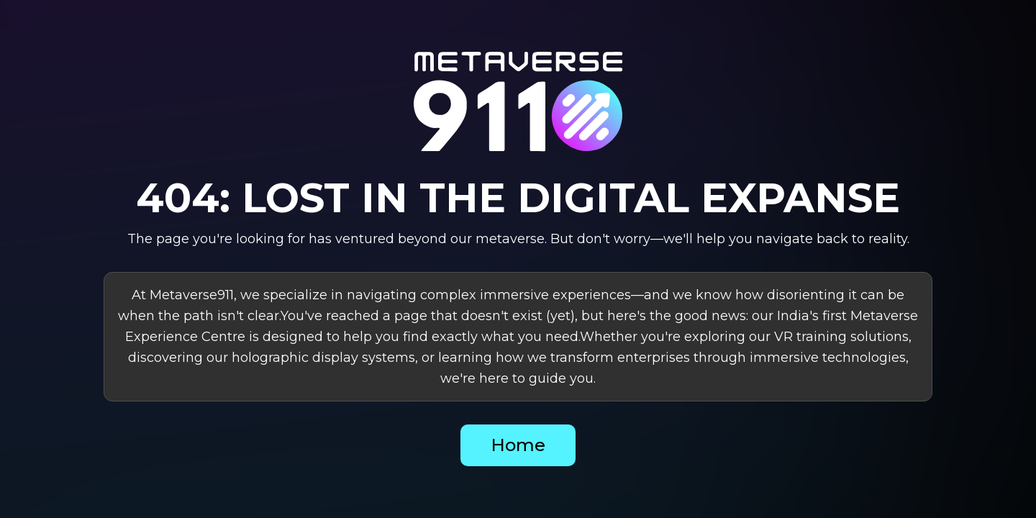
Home (518, 445)
